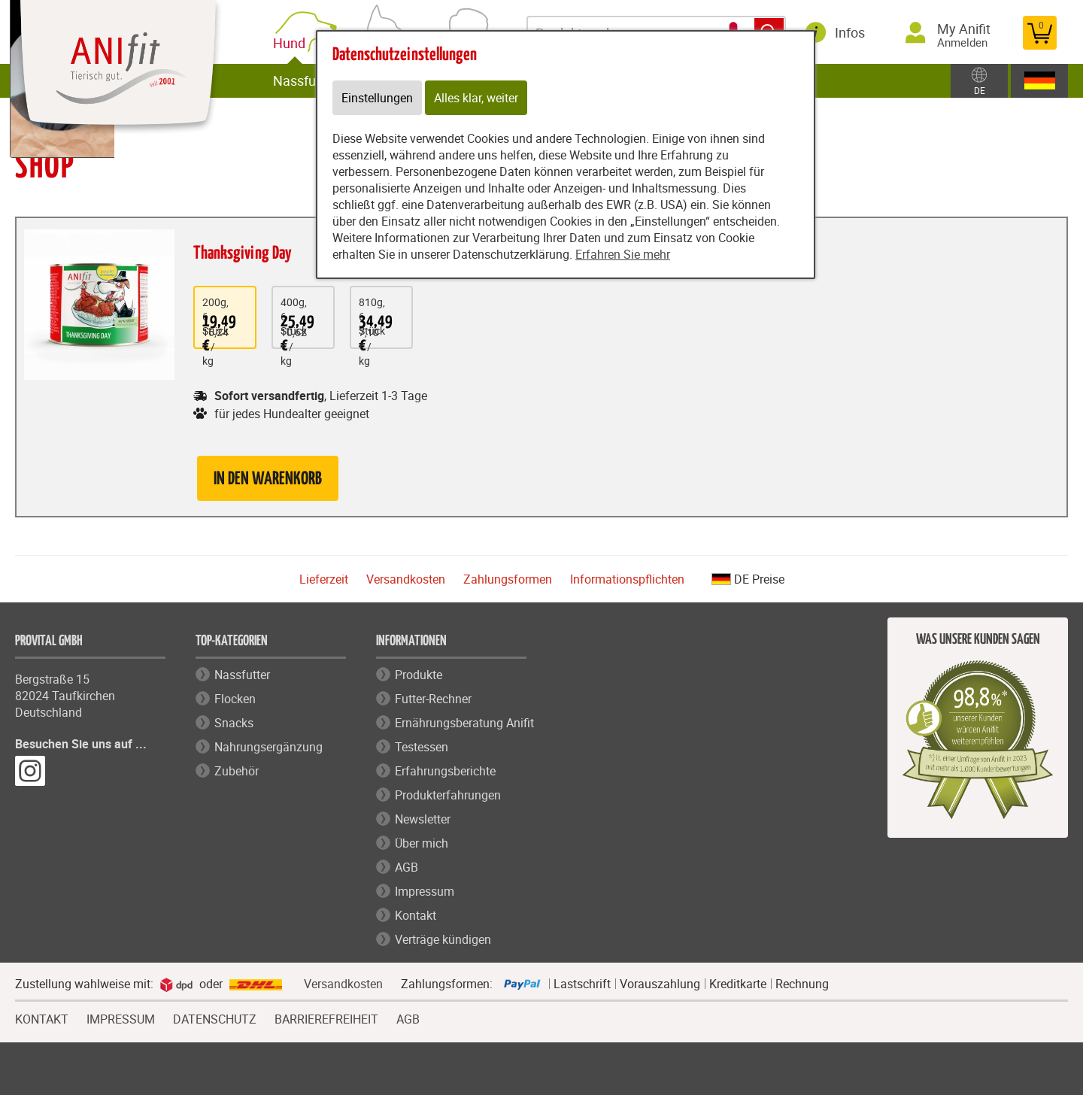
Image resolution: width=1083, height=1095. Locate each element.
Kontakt (415, 915)
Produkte (418, 674)
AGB (406, 867)
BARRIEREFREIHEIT (326, 1017)
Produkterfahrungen (448, 795)
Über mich (421, 843)
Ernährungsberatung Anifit (464, 722)
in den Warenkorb (268, 479)
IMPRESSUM (120, 1017)
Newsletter (422, 819)
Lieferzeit (323, 579)
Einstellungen (377, 97)
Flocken (235, 698)
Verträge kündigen (443, 939)
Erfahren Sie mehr (622, 254)
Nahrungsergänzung (268, 747)
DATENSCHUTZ (214, 1017)
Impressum (424, 891)
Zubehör (236, 771)
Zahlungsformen (507, 579)
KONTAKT (41, 1017)
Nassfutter (305, 80)
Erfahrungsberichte (445, 771)
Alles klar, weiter (476, 97)
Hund (292, 43)
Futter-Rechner (433, 698)
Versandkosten (405, 579)
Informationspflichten (627, 579)
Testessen (421, 747)
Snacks (233, 722)
